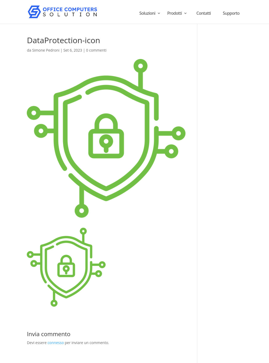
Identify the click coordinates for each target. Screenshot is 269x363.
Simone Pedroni (45, 50)
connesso (56, 342)
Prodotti (174, 13)
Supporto (231, 13)
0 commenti (96, 50)
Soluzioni (147, 13)
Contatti (203, 13)
